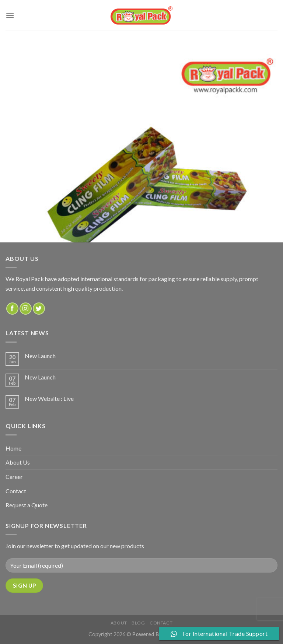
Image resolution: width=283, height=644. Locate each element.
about (119, 623)
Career (14, 476)
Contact (16, 490)
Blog (138, 623)
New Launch (40, 355)
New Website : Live (49, 398)
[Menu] (10, 15)
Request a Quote (27, 504)
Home (13, 448)
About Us (18, 462)
